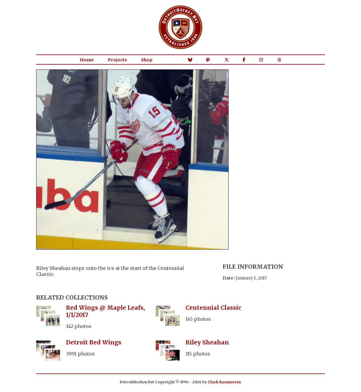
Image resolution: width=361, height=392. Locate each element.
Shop (146, 60)
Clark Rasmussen (224, 382)
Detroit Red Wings (93, 342)
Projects (117, 60)
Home (87, 60)
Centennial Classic (213, 307)
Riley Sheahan (207, 342)
